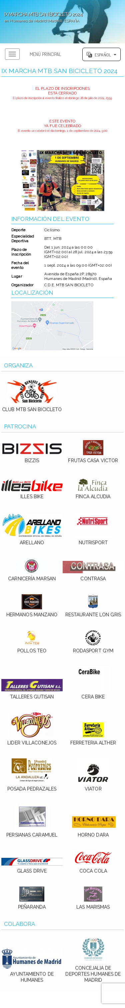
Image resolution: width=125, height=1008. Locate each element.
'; (62, 21)
